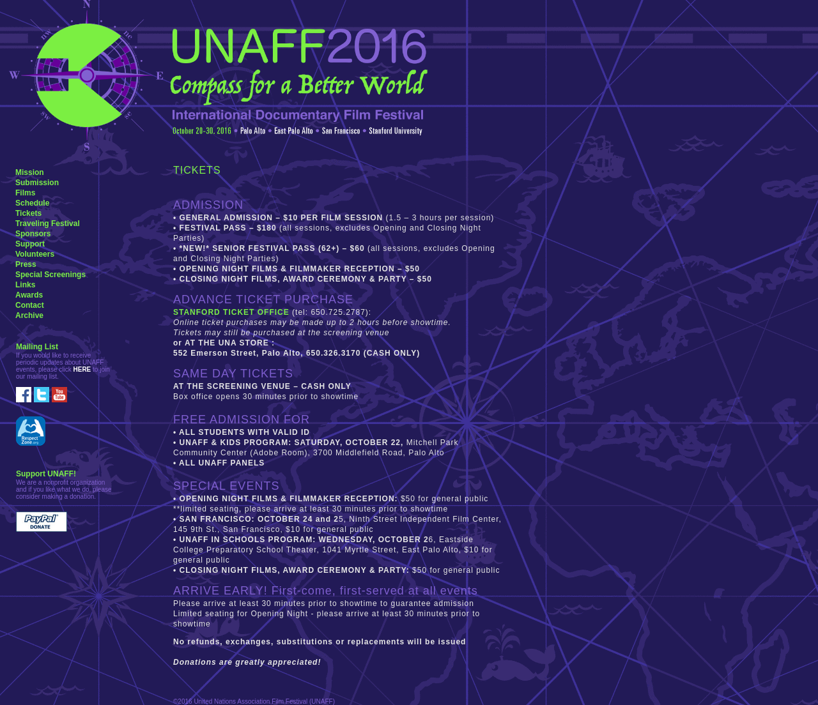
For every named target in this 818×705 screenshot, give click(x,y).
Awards (29, 295)
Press (25, 264)
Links (25, 284)
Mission (29, 172)
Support (30, 243)
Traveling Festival (47, 223)
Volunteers (34, 254)
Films (25, 192)
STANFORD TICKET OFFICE (232, 312)
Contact (29, 305)
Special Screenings (50, 274)
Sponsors (32, 233)
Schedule (32, 203)
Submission (37, 182)
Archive (29, 315)
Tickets (28, 213)
